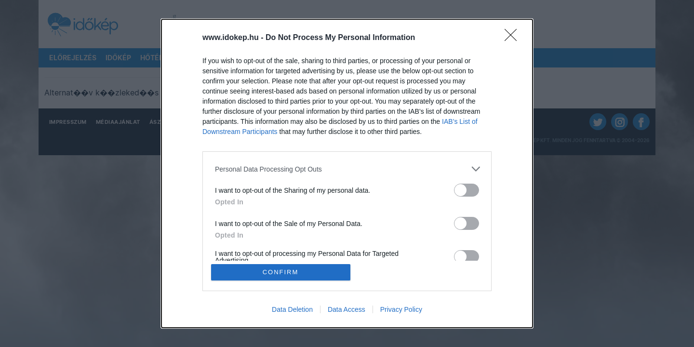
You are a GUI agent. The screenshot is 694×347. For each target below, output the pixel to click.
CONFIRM (281, 272)
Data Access (346, 309)
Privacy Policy (401, 309)
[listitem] (347, 169)
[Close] (514, 38)
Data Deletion (292, 309)
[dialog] (347, 173)
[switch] (466, 190)
